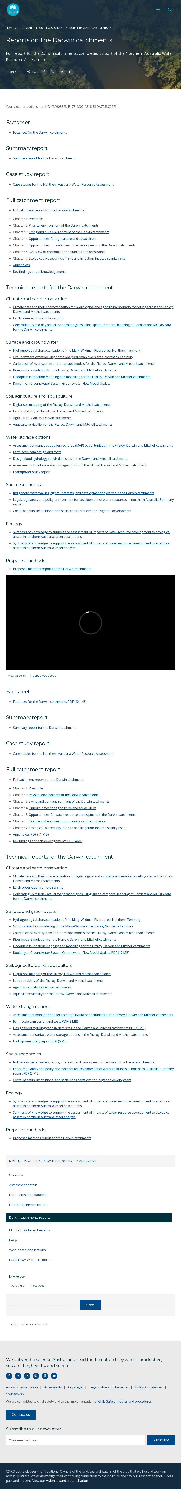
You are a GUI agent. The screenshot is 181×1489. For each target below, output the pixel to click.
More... (90, 1305)
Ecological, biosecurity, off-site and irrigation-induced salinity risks (77, 258)
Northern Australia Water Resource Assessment (53, 1161)
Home (9, 28)
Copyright (75, 1387)
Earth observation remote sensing (38, 318)
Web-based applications (27, 1250)
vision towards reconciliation (67, 1480)
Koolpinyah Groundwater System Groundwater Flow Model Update (62, 383)
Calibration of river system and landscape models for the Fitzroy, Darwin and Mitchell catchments (84, 363)
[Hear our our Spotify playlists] (36, 1376)
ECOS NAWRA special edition (30, 1260)
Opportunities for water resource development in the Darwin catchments (82, 245)
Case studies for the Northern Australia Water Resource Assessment (63, 184)
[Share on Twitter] (53, 72)
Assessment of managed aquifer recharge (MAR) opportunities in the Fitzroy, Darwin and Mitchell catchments (93, 445)
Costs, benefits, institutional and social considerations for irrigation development (72, 511)
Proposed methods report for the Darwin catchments (52, 569)
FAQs (13, 1240)
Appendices (21, 265)
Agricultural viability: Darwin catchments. (42, 418)
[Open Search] (170, 10)
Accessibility (53, 1387)
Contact (14, 71)
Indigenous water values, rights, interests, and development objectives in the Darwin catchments (83, 493)
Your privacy (15, 1394)
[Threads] (45, 1376)
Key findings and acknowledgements (39, 271)
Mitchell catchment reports (29, 1230)
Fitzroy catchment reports (28, 1205)
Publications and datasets (28, 1195)
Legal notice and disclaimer (109, 1387)
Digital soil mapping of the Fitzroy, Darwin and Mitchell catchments (62, 404)
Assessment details (23, 1185)
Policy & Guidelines (149, 1387)
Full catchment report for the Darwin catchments (48, 210)
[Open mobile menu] (158, 10)
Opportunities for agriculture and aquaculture (62, 238)
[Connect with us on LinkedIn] (27, 1376)
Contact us (21, 1414)
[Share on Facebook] (44, 72)
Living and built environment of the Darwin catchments (69, 232)
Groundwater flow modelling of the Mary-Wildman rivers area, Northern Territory (73, 357)
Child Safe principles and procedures (125, 1401)
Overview (16, 1175)
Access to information (22, 1387)
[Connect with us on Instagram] (18, 1376)
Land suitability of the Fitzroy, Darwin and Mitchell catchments (58, 411)
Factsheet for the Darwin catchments (40, 132)
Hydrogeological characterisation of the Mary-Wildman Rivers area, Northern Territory (76, 350)
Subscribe (161, 1440)
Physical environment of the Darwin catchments (64, 225)
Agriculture (17, 1285)
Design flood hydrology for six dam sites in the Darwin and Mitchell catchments (70, 458)
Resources (37, 1285)
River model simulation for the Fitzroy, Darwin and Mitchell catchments (64, 370)
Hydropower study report (32, 472)
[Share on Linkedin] (62, 72)
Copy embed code (44, 675)
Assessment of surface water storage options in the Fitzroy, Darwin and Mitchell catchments (80, 465)
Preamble (36, 219)
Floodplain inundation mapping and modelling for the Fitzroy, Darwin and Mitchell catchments (81, 377)
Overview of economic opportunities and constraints (67, 252)
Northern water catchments (88, 28)
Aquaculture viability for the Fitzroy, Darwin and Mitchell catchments (62, 424)
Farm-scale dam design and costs (37, 452)
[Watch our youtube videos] (54, 1376)
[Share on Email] (71, 72)
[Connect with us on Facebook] (9, 1376)
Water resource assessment (45, 28)
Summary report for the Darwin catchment (44, 158)
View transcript (17, 675)
